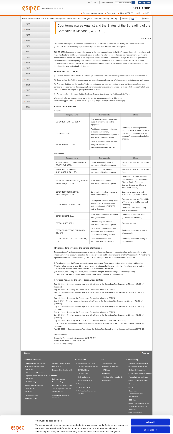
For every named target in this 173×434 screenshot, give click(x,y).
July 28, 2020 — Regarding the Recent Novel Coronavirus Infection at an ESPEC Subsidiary (90, 320)
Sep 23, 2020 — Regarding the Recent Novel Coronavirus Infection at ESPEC (84, 290)
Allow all (150, 405)
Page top (145, 353)
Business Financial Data (111, 366)
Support (54, 375)
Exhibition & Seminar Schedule (62, 370)
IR (103, 360)
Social (131, 387)
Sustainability (133, 360)
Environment (133, 384)
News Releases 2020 (36, 19)
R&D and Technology (85, 380)
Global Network (107, 2)
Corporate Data (83, 373)
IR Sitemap (107, 380)
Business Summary (84, 377)
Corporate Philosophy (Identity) (88, 366)
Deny (150, 421)
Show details (41, 429)
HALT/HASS (31, 382)
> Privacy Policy (111, 421)
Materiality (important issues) (138, 377)
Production (81, 384)
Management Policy (110, 363)
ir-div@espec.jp (66, 344)
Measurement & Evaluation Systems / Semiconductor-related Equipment (37, 375)
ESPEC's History (83, 370)
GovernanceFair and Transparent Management (136, 393)
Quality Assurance (84, 387)
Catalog (28, 392)
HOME (24, 19)
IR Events (106, 373)
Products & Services (33, 360)
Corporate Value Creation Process (140, 373)
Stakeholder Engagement (137, 370)
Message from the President (87, 363)
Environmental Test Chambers (36, 363)
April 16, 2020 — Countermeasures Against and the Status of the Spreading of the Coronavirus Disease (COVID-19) (99, 329)
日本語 (89, 2)
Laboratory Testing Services (61, 363)
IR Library (106, 370)
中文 (96, 2)
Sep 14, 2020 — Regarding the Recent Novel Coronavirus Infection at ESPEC (84, 298)
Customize (150, 413)
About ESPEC (81, 360)
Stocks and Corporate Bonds (112, 377)
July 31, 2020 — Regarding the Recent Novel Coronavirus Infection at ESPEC (84, 312)
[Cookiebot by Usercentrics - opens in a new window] (17, 429)
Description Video (32, 395)
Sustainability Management (138, 366)
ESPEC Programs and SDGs (138, 380)
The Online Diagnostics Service (62, 385)
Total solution (56, 366)
